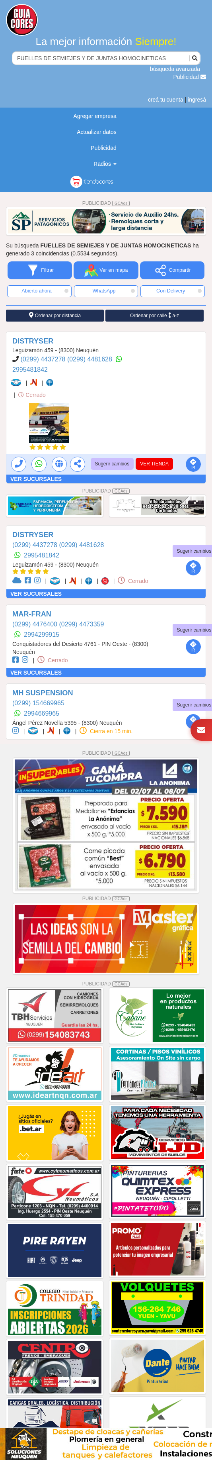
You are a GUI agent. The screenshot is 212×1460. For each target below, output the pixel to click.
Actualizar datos (97, 132)
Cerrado (31, 395)
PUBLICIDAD (106, 203)
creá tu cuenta (165, 99)
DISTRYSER (32, 341)
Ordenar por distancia (55, 315)
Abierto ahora (44, 291)
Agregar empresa (95, 116)
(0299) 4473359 (81, 624)
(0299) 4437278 (43, 359)
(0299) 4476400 (35, 624)
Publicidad (189, 77)
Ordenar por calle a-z (154, 315)
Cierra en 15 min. (106, 731)
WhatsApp (113, 291)
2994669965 (41, 713)
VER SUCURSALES (36, 479)
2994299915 (41, 634)
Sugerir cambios (112, 464)
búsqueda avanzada (175, 69)
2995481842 (30, 369)
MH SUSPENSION (42, 693)
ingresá (197, 99)
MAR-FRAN (31, 614)
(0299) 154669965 (38, 703)
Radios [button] (104, 164)
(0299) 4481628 (90, 359)
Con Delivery (179, 291)
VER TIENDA (154, 464)
